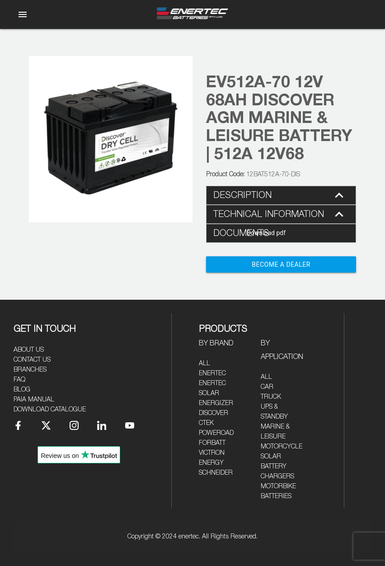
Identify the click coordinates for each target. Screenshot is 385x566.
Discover (213, 413)
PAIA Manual (34, 399)
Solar (271, 456)
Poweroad (216, 433)
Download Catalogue (50, 409)
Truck (271, 397)
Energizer (216, 403)
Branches (30, 370)
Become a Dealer (281, 264)
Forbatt (212, 443)
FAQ (19, 380)
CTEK (206, 423)
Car (267, 387)
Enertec (212, 373)
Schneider (216, 473)
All (204, 363)
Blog (22, 390)
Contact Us (32, 360)
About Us (29, 350)
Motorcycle (281, 446)
